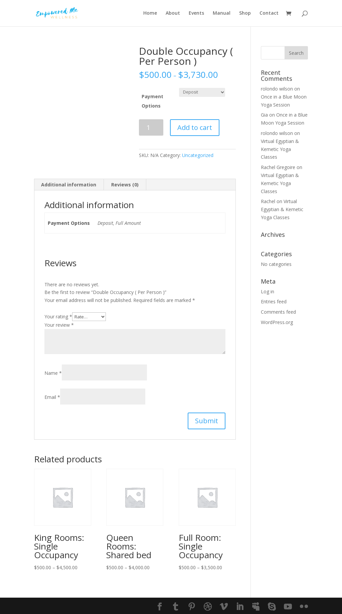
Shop (245, 13)
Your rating (58, 316)
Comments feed (278, 312)
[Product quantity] (151, 127)
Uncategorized (197, 155)
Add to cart (194, 127)
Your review (59, 325)
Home (150, 13)
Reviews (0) (125, 184)
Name (53, 373)
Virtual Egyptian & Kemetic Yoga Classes (280, 149)
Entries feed (274, 301)
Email (52, 397)
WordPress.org (277, 322)
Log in (267, 291)
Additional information (68, 184)
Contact (269, 13)
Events (196, 13)
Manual (221, 13)
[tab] (69, 184)
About (173, 13)
